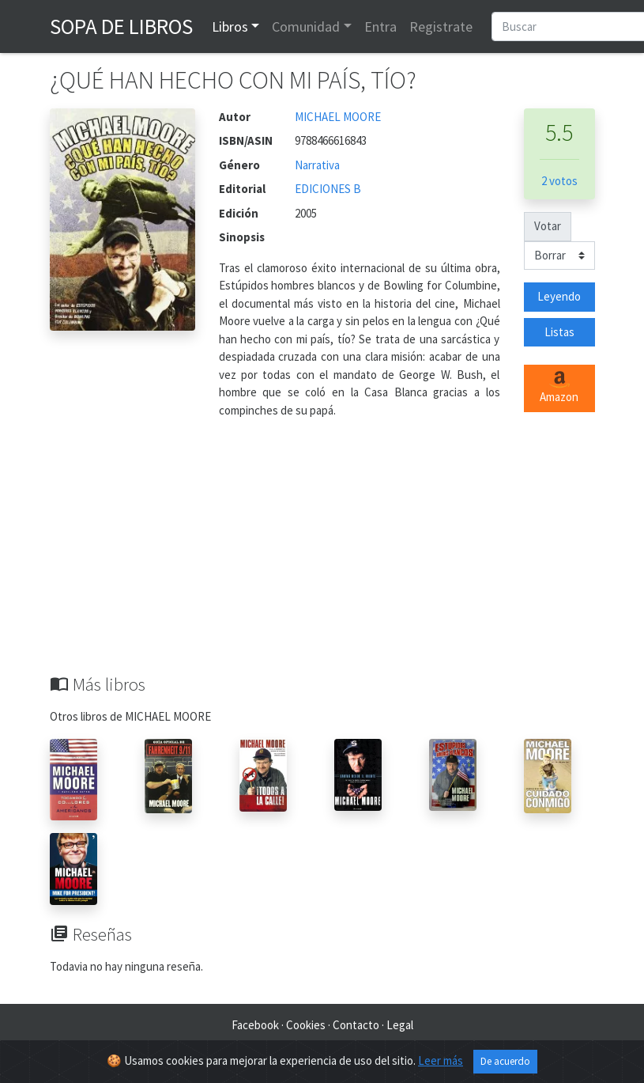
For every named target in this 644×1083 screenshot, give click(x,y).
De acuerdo (505, 1061)
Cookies (306, 1024)
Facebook (255, 1024)
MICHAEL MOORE (338, 116)
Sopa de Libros (121, 26)
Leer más (440, 1060)
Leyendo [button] (559, 296)
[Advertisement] (322, 555)
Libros (230, 26)
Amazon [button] (559, 387)
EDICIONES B (328, 188)
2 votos (559, 180)
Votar (547, 225)
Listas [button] (559, 331)
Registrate (441, 26)
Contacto (356, 1024)
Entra (380, 26)
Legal (399, 1024)
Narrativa (317, 164)
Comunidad (306, 26)
